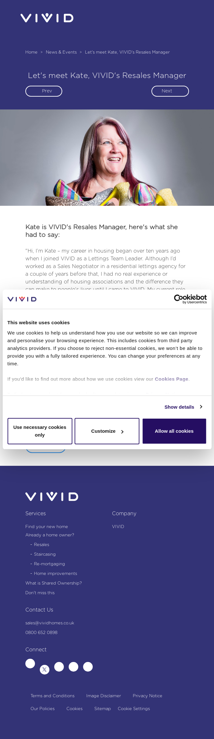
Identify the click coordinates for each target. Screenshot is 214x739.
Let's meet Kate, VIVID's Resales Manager (127, 52)
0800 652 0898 (41, 633)
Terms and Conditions (52, 696)
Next (167, 91)
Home (32, 52)
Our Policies (42, 709)
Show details (179, 407)
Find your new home (46, 527)
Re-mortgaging (49, 564)
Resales (41, 545)
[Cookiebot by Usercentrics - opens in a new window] (178, 299)
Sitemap (102, 709)
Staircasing (45, 554)
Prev (47, 91)
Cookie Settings (134, 709)
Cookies (74, 709)
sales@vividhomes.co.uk (49, 623)
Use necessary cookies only (39, 431)
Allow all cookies (174, 431)
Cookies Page (171, 379)
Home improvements (55, 574)
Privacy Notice (147, 696)
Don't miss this (40, 593)
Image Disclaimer (103, 696)
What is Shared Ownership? (53, 583)
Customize (107, 431)
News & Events (62, 52)
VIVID (118, 527)
